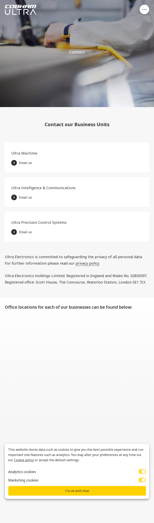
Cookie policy (24, 460)
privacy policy (87, 263)
